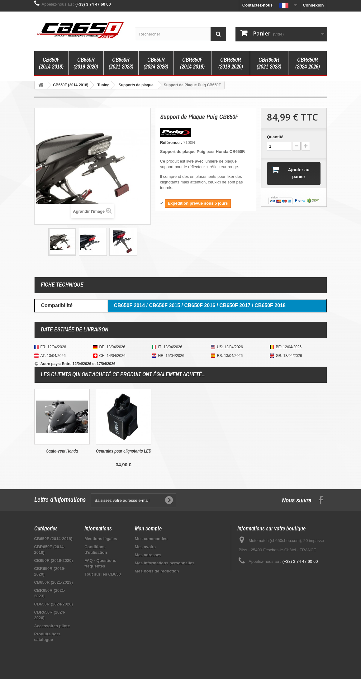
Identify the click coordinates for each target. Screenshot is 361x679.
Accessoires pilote (52, 626)
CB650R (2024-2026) (156, 63)
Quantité (275, 137)
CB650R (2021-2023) (121, 63)
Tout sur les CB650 (102, 574)
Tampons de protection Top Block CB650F (123, 454)
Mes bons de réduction (157, 571)
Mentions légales (100, 538)
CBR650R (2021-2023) (269, 63)
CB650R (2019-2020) (86, 63)
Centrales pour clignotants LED (247, 451)
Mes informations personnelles (164, 563)
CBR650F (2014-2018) (192, 63)
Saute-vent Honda (185, 451)
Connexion (313, 5)
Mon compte (148, 528)
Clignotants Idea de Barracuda (62, 451)
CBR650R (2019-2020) (230, 63)
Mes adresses (148, 555)
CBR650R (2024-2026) (307, 63)
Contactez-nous (257, 5)
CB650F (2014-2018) (51, 63)
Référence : (171, 142)
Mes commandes (151, 538)
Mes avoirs (145, 546)
